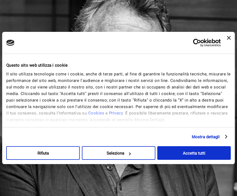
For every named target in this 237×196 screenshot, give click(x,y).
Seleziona (119, 153)
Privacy (116, 113)
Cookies (96, 113)
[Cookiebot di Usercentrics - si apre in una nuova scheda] (197, 43)
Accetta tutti (194, 153)
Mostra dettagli (206, 136)
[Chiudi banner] (229, 43)
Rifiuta (43, 153)
